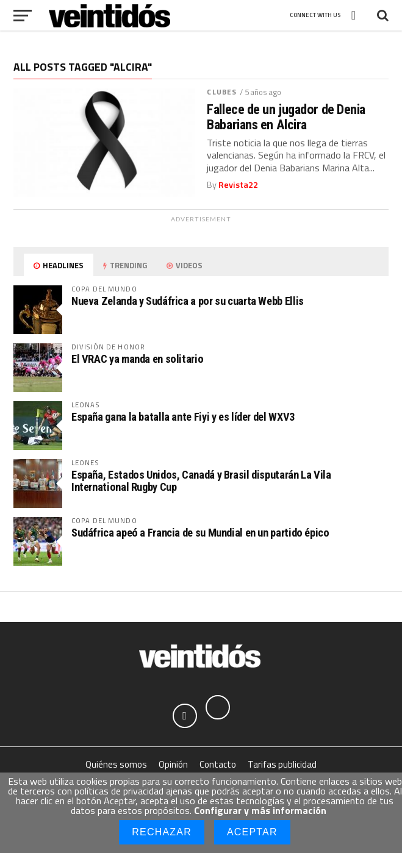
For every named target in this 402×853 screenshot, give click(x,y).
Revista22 (238, 184)
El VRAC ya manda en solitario (137, 358)
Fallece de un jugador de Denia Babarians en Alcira (286, 117)
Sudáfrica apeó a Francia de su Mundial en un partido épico (200, 532)
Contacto (217, 764)
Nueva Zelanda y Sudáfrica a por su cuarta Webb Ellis (187, 300)
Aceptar (252, 832)
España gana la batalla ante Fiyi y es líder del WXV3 (183, 416)
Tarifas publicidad (282, 764)
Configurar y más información (260, 810)
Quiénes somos (116, 764)
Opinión (173, 764)
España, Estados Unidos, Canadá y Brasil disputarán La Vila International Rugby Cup (201, 480)
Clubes (222, 92)
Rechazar (162, 832)
